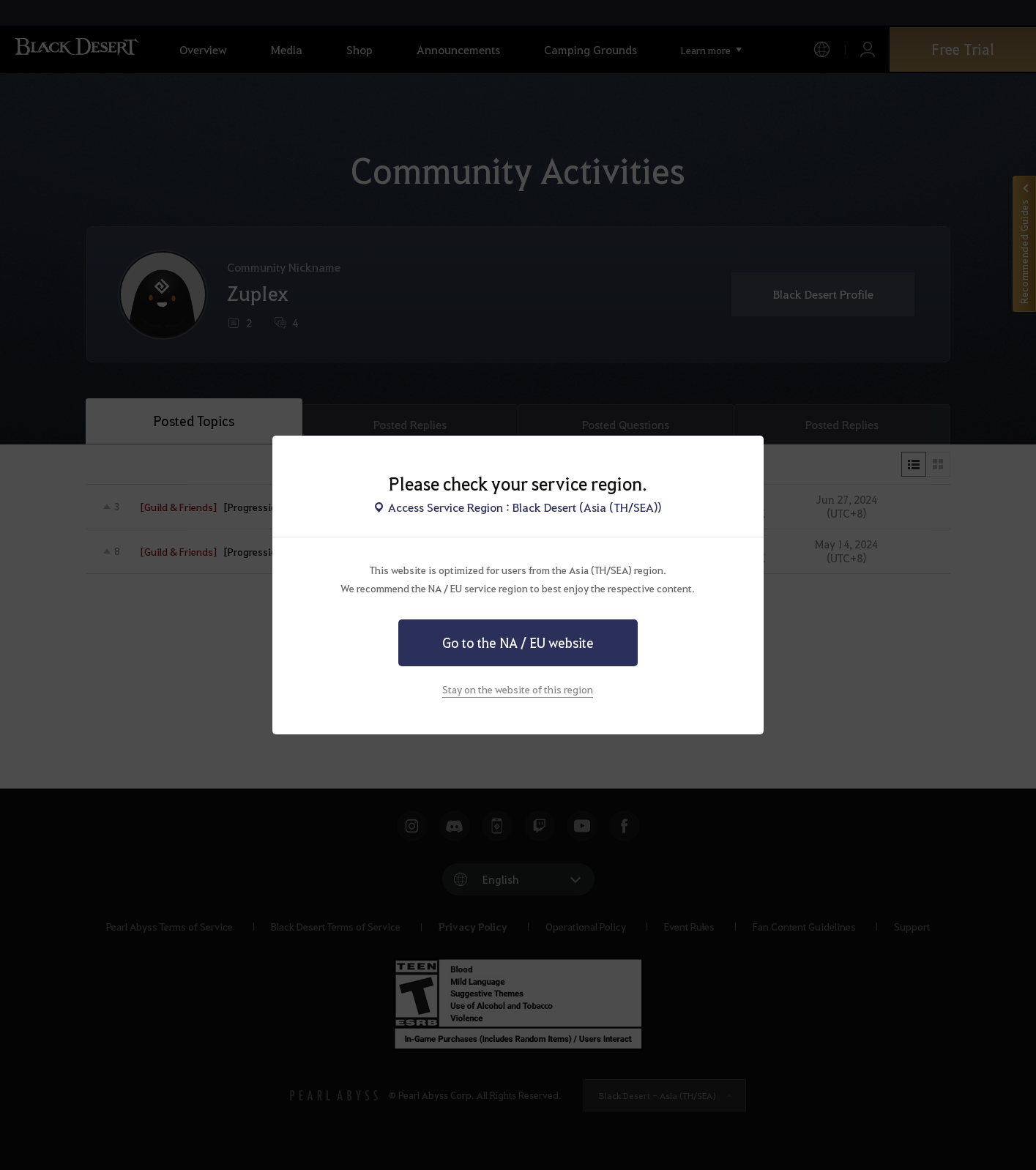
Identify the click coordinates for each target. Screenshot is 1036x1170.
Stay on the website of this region (517, 689)
